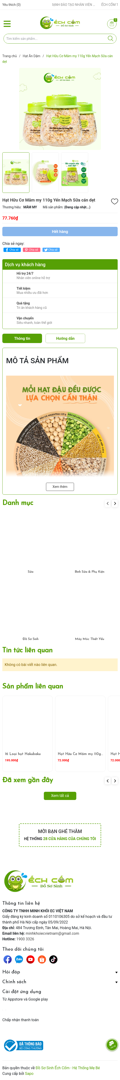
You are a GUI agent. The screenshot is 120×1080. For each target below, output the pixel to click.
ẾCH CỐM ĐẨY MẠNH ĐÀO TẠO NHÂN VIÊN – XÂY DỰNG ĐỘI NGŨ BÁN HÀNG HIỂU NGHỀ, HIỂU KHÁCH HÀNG (68, 5)
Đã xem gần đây (27, 780)
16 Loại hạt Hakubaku (23, 754)
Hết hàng (60, 231)
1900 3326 (25, 939)
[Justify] (111, 38)
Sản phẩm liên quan (32, 686)
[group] (60, 109)
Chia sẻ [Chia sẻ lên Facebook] (11, 250)
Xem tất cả (60, 795)
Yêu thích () (11, 5)
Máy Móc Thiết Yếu (89, 639)
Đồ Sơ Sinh (31, 639)
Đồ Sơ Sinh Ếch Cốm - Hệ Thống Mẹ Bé (68, 1068)
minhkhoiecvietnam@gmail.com (52, 933)
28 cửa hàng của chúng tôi (69, 839)
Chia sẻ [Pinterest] (31, 250)
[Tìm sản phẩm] (60, 38)
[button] (115, 503)
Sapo (29, 1073)
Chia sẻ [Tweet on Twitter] (50, 250)
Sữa (30, 572)
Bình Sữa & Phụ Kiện (89, 572)
